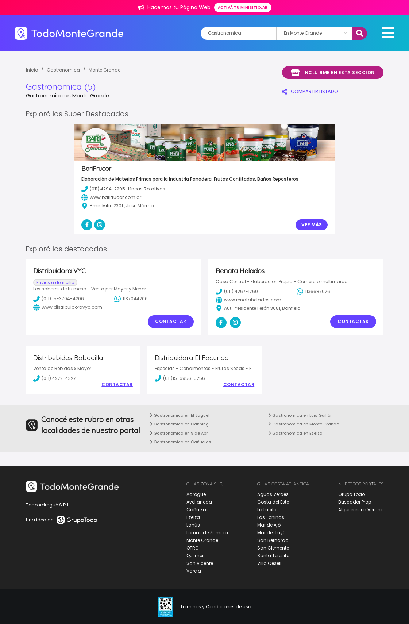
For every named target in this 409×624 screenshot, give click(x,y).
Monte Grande (104, 70)
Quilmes (195, 555)
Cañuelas (197, 509)
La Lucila (267, 509)
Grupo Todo (351, 494)
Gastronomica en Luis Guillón (301, 415)
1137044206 (131, 299)
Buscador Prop (354, 502)
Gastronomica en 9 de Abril (180, 433)
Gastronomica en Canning (179, 424)
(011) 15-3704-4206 (58, 299)
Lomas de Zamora (207, 532)
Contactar (170, 321)
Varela (193, 571)
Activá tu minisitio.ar (243, 7)
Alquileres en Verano (360, 509)
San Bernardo (272, 540)
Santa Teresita (273, 555)
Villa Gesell (269, 563)
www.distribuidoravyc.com (67, 307)
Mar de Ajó (269, 525)
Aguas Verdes (273, 494)
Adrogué (196, 494)
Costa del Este (273, 502)
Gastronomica (63, 70)
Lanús (193, 525)
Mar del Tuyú (271, 532)
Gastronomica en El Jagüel (179, 415)
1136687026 (313, 291)
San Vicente (199, 563)
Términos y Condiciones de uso (215, 607)
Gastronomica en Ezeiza (296, 433)
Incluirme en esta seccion (333, 72)
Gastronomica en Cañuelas (180, 442)
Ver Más (311, 225)
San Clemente (273, 548)
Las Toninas (270, 517)
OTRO (192, 548)
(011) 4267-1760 (237, 291)
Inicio (32, 70)
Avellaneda (199, 502)
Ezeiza (193, 517)
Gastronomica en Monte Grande (304, 424)
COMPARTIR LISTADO (310, 91)
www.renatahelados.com (248, 300)
